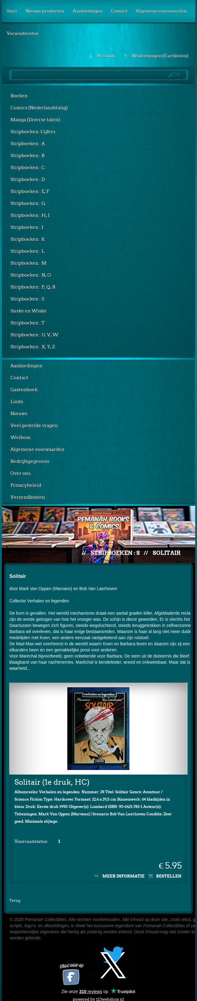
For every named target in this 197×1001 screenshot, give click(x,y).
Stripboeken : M (28, 263)
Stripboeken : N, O (30, 275)
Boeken (19, 96)
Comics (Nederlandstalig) (39, 108)
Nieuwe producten (45, 11)
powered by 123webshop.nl (98, 993)
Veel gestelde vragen (34, 425)
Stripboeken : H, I (30, 215)
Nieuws (18, 413)
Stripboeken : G (27, 203)
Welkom (20, 437)
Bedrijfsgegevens (29, 461)
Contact (119, 11)
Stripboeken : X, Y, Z (32, 347)
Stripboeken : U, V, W (34, 335)
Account (102, 55)
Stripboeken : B (27, 155)
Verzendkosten (22, 33)
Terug (14, 895)
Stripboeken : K (27, 239)
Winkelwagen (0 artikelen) (155, 55)
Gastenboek (23, 389)
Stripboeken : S (27, 299)
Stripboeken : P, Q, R (33, 287)
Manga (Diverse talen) (35, 120)
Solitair (166, 553)
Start (12, 11)
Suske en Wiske (28, 311)
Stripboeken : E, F (29, 191)
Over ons (20, 473)
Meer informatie (123, 871)
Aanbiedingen (87, 11)
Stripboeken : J (26, 227)
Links (16, 401)
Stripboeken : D (27, 179)
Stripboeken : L (27, 251)
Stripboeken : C (27, 167)
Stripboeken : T (27, 323)
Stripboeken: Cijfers (32, 132)
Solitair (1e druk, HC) (51, 777)
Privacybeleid (25, 485)
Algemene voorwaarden (161, 11)
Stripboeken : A (27, 143)
